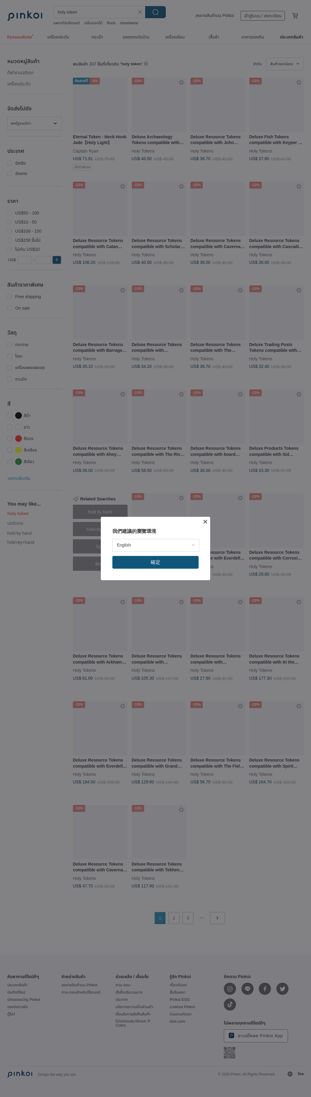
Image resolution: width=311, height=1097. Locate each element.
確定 (155, 562)
